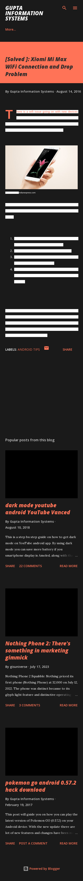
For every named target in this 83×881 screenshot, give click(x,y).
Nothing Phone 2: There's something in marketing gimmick (37, 650)
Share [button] (67, 349)
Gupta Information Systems (24, 13)
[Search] (64, 8)
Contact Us (35, 29)
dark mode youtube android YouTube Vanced (37, 509)
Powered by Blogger (41, 868)
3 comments (29, 705)
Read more (69, 566)
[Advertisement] (41, 395)
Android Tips (29, 349)
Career (10, 29)
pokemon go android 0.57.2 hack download (40, 786)
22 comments (30, 566)
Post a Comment (33, 843)
